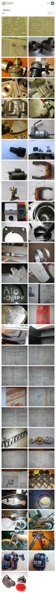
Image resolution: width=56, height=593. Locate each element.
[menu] (52, 3)
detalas (6, 10)
